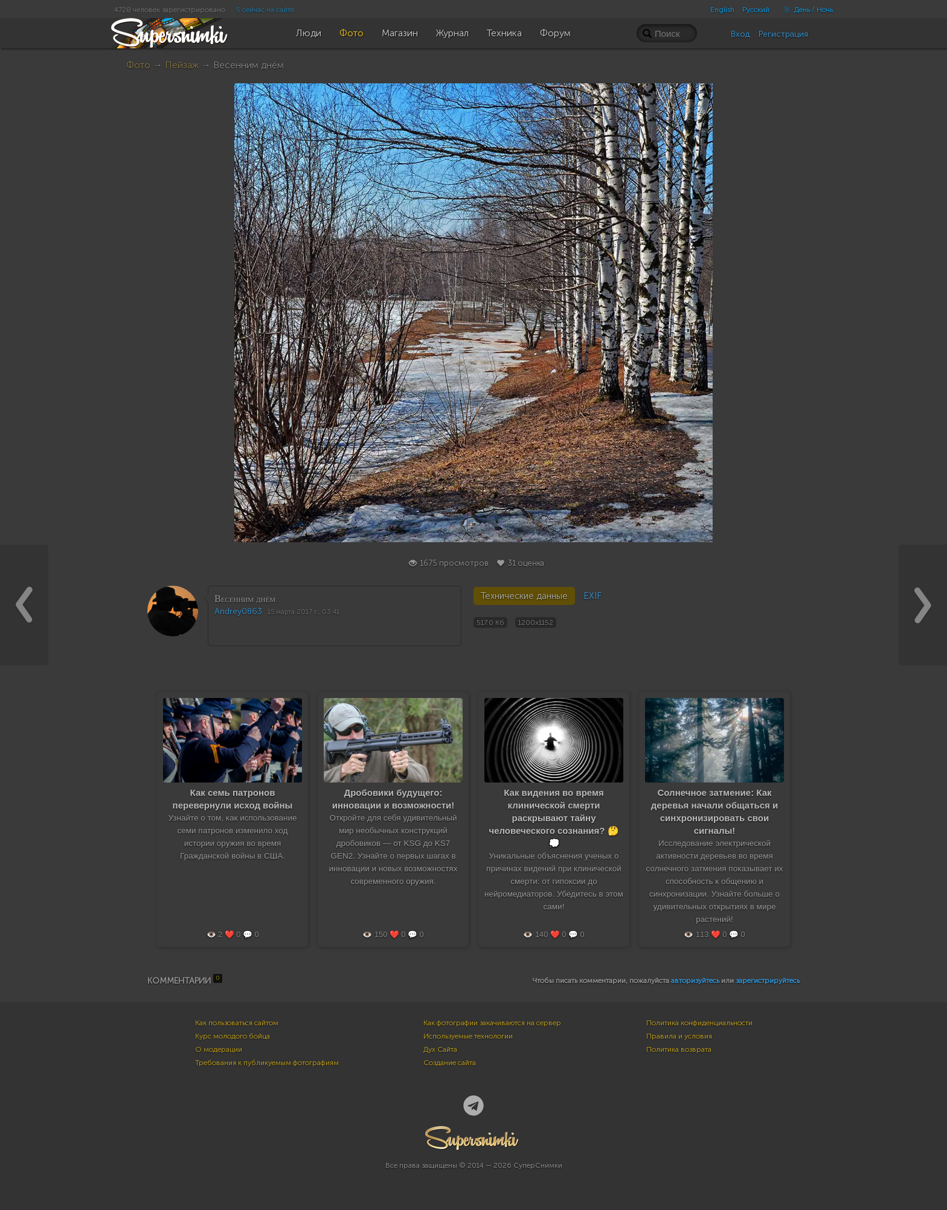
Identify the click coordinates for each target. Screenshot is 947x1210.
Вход (740, 34)
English (722, 9)
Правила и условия (679, 1036)
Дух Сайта (440, 1049)
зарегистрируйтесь (768, 980)
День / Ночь (805, 9)
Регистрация (783, 34)
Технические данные (524, 596)
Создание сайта (449, 1062)
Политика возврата (678, 1049)
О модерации (218, 1049)
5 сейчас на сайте (265, 9)
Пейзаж (182, 65)
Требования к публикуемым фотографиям (267, 1062)
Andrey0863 (238, 611)
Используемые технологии (468, 1036)
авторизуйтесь (695, 980)
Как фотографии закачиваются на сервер (492, 1023)
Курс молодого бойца (232, 1036)
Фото (138, 65)
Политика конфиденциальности (699, 1023)
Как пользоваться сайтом (236, 1023)
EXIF (592, 596)
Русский (755, 9)
